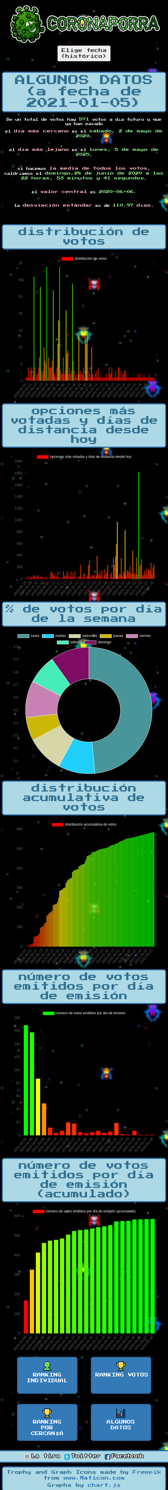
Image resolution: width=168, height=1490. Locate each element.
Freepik (147, 1472)
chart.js (104, 1485)
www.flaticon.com (94, 1478)
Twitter (82, 1456)
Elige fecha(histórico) (84, 53)
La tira (42, 1456)
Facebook (124, 1456)
